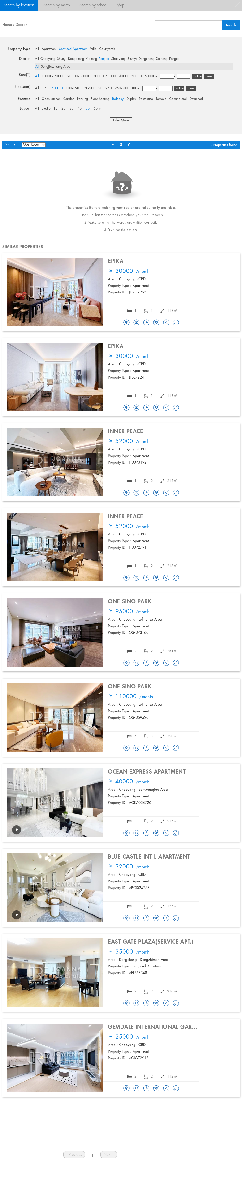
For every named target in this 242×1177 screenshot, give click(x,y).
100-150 (72, 88)
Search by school (93, 5)
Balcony (118, 99)
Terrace (161, 99)
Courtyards (107, 49)
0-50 (45, 88)
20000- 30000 (78, 76)
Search (21, 25)
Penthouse (146, 99)
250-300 (121, 88)
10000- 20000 (53, 76)
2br (64, 109)
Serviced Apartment (73, 49)
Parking (82, 99)
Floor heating (100, 99)
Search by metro (56, 5)
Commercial (178, 99)
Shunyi (61, 59)
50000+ (151, 76)
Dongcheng (76, 59)
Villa (93, 49)
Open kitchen (51, 99)
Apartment (49, 49)
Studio (46, 109)
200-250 (105, 88)
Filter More (121, 120)
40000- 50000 (130, 76)
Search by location (19, 5)
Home (7, 25)
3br (72, 109)
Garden (68, 99)
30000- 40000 (104, 76)
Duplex (131, 99)
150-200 (88, 88)
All (37, 49)
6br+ (97, 109)
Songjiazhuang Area (55, 67)
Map (120, 5)
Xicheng (91, 59)
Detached (196, 99)
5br (88, 109)
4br (80, 109)
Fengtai (104, 59)
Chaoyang (47, 59)
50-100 (57, 88)
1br (56, 109)
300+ (135, 88)
